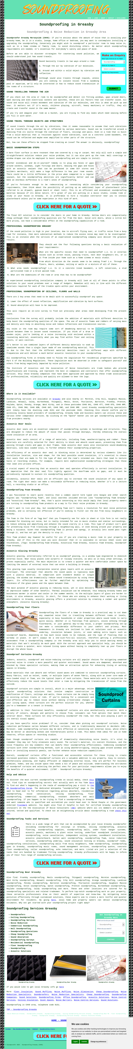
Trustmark (22, 805)
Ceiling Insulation (28, 1000)
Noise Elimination (83, 992)
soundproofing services (49, 855)
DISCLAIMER (121, 18)
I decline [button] (84, 1041)
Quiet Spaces (47, 1000)
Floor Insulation (23, 992)
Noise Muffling (62, 992)
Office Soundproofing (74, 997)
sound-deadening (118, 445)
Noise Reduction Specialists (68, 994)
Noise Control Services (86, 1000)
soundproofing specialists (112, 407)
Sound (42, 61)
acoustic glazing (45, 599)
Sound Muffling (43, 992)
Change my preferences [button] (98, 1041)
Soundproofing (14, 399)
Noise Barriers (64, 1000)
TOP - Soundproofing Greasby (22, 1009)
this (91, 780)
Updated (35, 1029)
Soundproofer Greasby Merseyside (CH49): (28, 38)
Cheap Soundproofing (107, 992)
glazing (16, 569)
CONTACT (111, 18)
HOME (89, 18)
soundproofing (30, 43)
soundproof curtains (67, 710)
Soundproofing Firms (50, 997)
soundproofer (119, 824)
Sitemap (8, 1029)
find (15, 877)
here (91, 783)
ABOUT (103, 18)
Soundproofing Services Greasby (32, 908)
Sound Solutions (27, 997)
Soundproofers (41, 994)
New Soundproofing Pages (21, 1029)
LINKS (96, 18)
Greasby (56, 399)
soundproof (27, 739)
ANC (73, 808)
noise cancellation (53, 835)
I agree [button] (75, 1041)
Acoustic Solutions (98, 997)
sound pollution (85, 54)
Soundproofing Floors (47, 1029)
